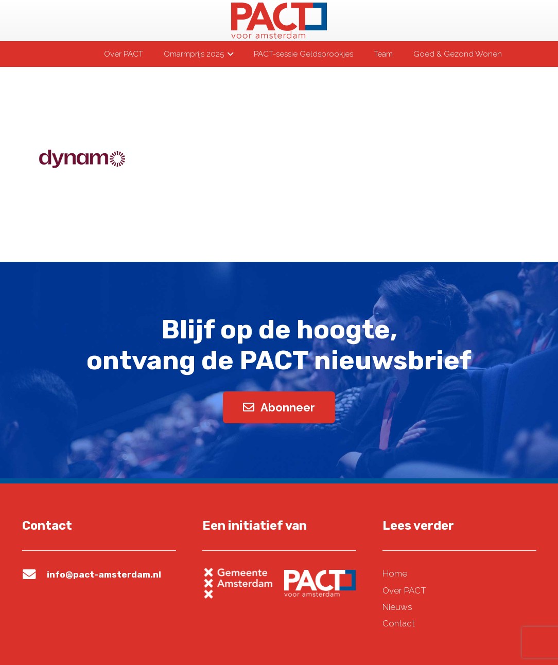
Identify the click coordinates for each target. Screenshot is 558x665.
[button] (228, 54)
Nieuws (397, 607)
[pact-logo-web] (279, 21)
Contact (398, 623)
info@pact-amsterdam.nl (104, 574)
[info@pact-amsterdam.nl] (34, 574)
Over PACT (404, 590)
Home (394, 573)
